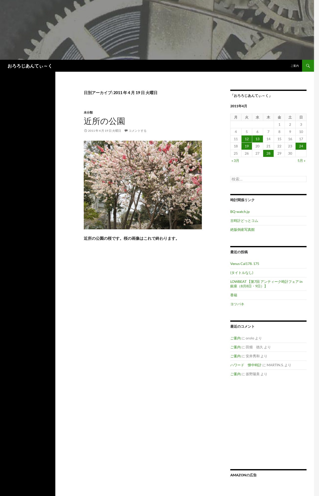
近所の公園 (104, 121)
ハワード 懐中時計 (246, 365)
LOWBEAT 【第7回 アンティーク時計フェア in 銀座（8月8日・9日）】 (266, 283)
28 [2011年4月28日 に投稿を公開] (268, 153)
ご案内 (295, 65)
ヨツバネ (237, 304)
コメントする (138, 130)
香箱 (233, 295)
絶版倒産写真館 (242, 229)
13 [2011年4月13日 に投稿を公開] (257, 139)
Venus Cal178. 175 (244, 263)
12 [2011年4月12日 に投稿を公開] (247, 139)
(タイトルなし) (241, 272)
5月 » (301, 160)
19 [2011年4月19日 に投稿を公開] (247, 146)
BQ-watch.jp (240, 211)
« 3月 (235, 160)
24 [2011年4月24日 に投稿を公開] (301, 146)
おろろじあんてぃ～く (29, 65)
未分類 (88, 112)
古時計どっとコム (244, 220)
